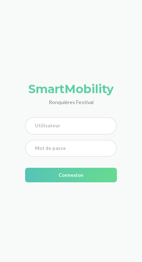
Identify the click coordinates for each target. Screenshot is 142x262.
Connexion (71, 175)
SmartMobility (71, 89)
